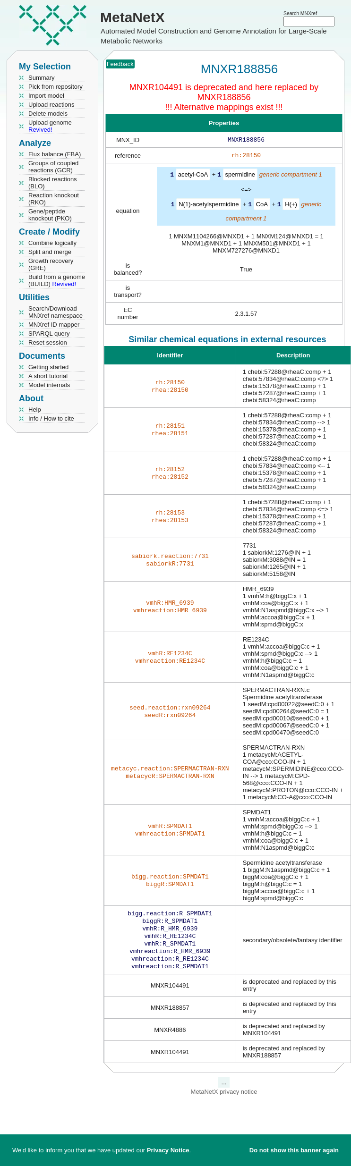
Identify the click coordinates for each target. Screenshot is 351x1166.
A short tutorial (48, 376)
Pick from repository (55, 86)
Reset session (47, 342)
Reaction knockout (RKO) (53, 199)
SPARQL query (48, 333)
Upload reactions (51, 104)
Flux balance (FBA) (54, 154)
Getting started (48, 367)
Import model (46, 95)
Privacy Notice (168, 1150)
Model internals (49, 385)
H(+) (291, 205)
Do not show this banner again (294, 1150)
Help (34, 409)
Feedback (120, 64)
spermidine (240, 176)
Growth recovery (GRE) (50, 264)
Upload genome (50, 126)
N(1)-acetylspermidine (209, 205)
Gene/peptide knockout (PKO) (50, 215)
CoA (262, 205)
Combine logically (52, 242)
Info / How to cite (51, 418)
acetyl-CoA (193, 176)
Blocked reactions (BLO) (52, 183)
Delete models (48, 113)
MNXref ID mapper (53, 324)
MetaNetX (132, 17)
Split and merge (49, 251)
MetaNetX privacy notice (224, 1100)
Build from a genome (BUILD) (56, 280)
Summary (41, 77)
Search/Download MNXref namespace (55, 312)
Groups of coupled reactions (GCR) (53, 167)
